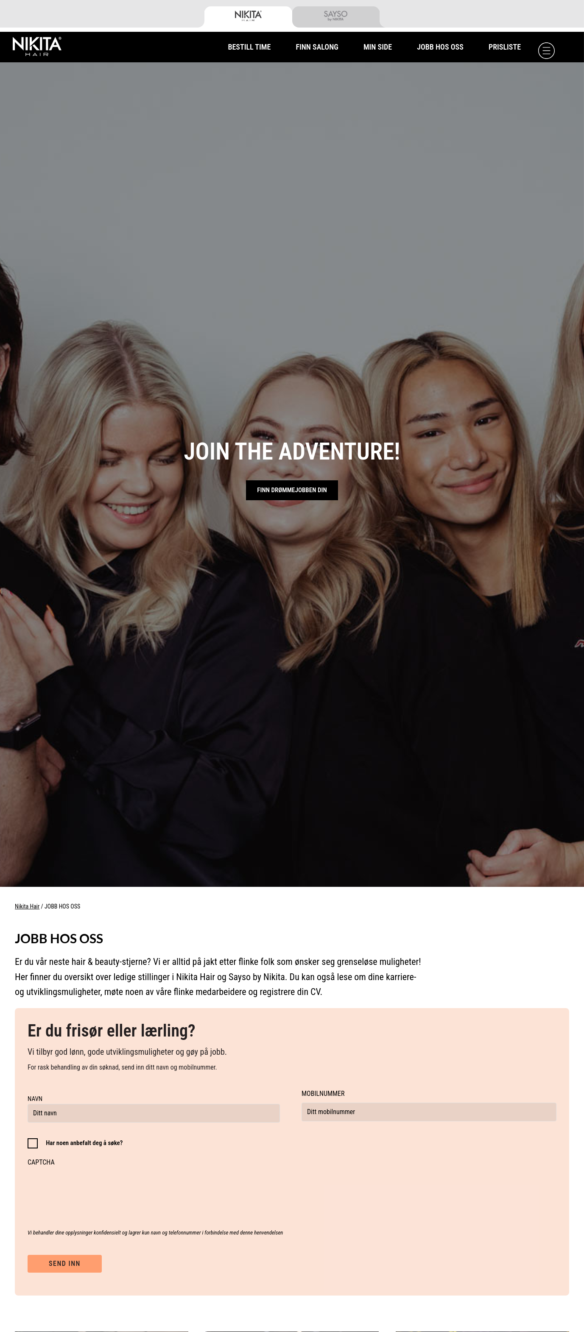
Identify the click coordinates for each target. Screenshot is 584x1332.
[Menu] (546, 50)
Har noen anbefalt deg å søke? (84, 1143)
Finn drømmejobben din (292, 490)
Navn (35, 1099)
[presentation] (92, 1187)
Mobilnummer (323, 1094)
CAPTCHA (41, 1162)
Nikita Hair (27, 906)
